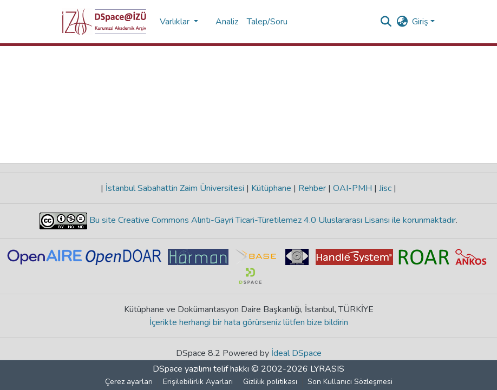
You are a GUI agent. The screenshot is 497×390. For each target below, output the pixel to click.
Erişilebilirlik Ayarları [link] (198, 381)
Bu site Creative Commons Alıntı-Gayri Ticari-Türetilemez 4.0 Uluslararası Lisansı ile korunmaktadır (271, 220)
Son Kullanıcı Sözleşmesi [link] (350, 381)
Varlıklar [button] (176, 22)
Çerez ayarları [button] (129, 381)
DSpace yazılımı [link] (182, 369)
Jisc (385, 188)
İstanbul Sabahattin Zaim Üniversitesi (174, 188)
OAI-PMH (352, 188)
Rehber (312, 188)
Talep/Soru (267, 22)
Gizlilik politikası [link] (270, 381)
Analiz (226, 22)
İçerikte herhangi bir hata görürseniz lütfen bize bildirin (248, 322)
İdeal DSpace (296, 353)
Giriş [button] (421, 22)
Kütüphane (271, 188)
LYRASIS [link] (327, 369)
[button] (104, 21)
